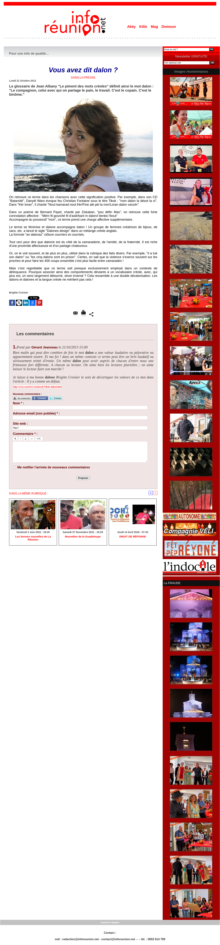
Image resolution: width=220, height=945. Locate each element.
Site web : (20, 423)
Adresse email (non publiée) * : (36, 413)
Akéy (132, 27)
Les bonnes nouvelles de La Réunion (33, 537)
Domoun (168, 27)
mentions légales (110, 922)
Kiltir (143, 27)
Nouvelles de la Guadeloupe (82, 537)
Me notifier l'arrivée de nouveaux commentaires (53, 467)
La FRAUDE (171, 582)
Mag (155, 27)
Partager (91, 314)
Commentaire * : (25, 434)
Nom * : (18, 403)
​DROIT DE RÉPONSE (132, 537)
